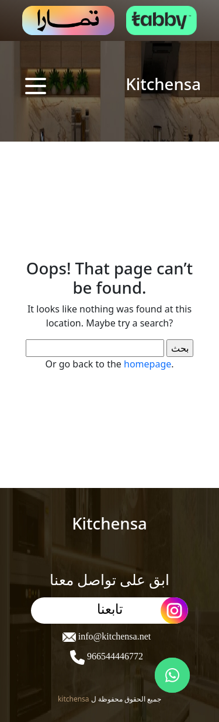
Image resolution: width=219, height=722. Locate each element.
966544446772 (114, 656)
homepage (147, 363)
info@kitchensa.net (113, 636)
